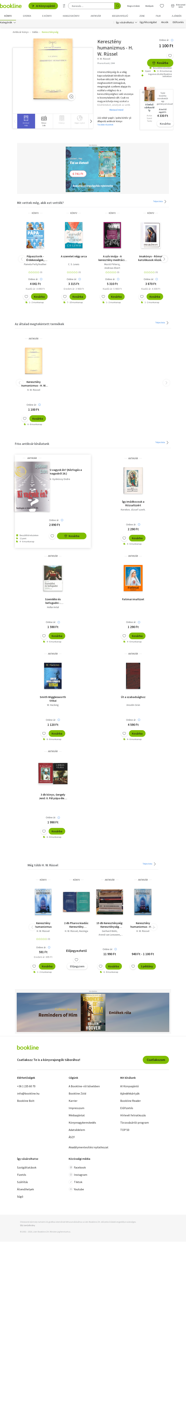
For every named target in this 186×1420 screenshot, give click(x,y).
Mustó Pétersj (112, 265)
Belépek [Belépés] (149, 6)
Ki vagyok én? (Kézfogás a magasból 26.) (65, 472)
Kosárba (160, 64)
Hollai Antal (53, 608)
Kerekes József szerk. (133, 510)
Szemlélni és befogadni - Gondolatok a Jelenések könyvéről (53, 602)
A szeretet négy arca (74, 257)
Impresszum (76, 1109)
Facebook (77, 1168)
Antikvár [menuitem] (96, 15)
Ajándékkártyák (130, 1094)
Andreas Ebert (112, 268)
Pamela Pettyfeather (35, 265)
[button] (91, 122)
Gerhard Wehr (109, 932)
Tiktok (75, 1183)
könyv (35, 214)
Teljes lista (160, 202)
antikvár (34, 339)
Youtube (76, 1190)
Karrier (73, 1102)
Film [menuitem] (158, 15)
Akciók (164, 23)
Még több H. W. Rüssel (43, 866)
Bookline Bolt (26, 1102)
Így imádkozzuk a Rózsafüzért (133, 504)
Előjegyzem (77, 967)
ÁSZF (72, 1138)
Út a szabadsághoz (133, 698)
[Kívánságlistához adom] (170, 56)
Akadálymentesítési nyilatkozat (88, 1148)
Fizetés (21, 1175)
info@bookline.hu (28, 1094)
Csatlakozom (156, 1061)
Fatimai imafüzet (133, 600)
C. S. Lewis (73, 265)
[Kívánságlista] (162, 6)
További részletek (105, 125)
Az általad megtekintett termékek (39, 325)
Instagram (78, 1175)
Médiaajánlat (77, 1116)
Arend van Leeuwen (109, 935)
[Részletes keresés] (64, 6)
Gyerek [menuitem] (27, 15)
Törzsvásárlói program (134, 1123)
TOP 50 (124, 1131)
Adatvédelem (77, 1131)
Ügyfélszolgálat (148, 23)
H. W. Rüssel (33, 390)
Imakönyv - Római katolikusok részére (150, 259)
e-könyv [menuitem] (47, 15)
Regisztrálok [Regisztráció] (133, 6)
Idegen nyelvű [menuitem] (120, 15)
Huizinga (83, 932)
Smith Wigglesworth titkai (53, 699)
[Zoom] (71, 97)
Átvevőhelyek (25, 1190)
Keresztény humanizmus (43, 925)
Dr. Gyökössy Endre (59, 480)
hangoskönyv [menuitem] (71, 15)
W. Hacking (53, 705)
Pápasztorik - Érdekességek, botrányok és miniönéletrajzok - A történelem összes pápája (35, 259)
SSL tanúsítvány (27, 1226)
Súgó (20, 1197)
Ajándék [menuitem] (177, 15)
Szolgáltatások (26, 1168)
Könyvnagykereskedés (82, 1123)
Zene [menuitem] (142, 15)
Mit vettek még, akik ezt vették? (40, 204)
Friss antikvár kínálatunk (32, 445)
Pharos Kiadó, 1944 (106, 64)
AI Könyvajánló (43, 6)
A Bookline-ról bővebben (84, 1087)
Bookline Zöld (77, 1094)
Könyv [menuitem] (8, 15)
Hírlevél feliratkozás (133, 1116)
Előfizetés (178, 23)
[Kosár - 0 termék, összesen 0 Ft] (178, 6)
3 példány (147, 967)
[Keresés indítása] (117, 6)
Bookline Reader (130, 1102)
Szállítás (22, 1183)
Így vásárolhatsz (125, 23)
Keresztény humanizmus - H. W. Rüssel (33, 384)
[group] (26, 122)
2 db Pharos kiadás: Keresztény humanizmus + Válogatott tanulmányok (76, 925)
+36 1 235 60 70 (26, 1087)
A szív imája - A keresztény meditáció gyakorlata (112, 259)
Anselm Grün (133, 705)
